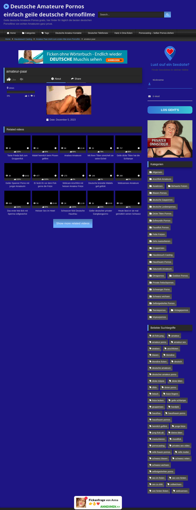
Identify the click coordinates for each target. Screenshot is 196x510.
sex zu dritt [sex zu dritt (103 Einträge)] (157, 468)
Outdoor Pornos (179, 262)
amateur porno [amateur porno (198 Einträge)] (159, 326)
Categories (30, 33)
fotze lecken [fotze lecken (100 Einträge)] (158, 384)
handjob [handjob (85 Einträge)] (175, 391)
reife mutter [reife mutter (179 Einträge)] (183, 436)
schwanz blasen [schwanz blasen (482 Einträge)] (159, 442)
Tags (47, 33)
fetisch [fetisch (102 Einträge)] (155, 378)
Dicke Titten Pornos (162, 204)
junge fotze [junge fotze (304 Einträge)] (180, 410)
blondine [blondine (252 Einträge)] (170, 339)
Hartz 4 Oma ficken (123, 33)
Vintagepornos (181, 295)
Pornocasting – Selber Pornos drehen (156, 33)
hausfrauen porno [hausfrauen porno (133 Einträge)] (176, 397)
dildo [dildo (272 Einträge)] (154, 371)
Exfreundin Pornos (161, 211)
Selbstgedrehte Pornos (163, 288)
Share (76, 79)
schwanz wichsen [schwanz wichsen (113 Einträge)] (160, 449)
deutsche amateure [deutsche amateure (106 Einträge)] (161, 352)
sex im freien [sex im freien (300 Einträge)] (158, 462)
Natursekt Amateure (162, 256)
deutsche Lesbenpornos (164, 198)
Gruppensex (158, 237)
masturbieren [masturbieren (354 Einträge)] (158, 423)
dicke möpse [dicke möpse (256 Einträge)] (158, 365)
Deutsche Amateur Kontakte (68, 33)
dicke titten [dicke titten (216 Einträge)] (177, 365)
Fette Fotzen (159, 224)
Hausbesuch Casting (23, 39)
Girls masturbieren (161, 230)
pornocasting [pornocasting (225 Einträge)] (158, 429)
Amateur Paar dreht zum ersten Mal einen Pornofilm (58, 39)
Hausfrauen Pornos (162, 250)
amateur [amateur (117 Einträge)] (175, 320)
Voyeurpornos (159, 301)
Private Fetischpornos (163, 269)
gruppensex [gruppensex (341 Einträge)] (157, 391)
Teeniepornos (159, 295)
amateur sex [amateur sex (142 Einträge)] (180, 326)
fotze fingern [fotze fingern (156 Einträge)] (172, 378)
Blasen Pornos (160, 185)
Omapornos (158, 262)
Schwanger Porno (161, 275)
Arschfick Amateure (179, 172)
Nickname (158, 79)
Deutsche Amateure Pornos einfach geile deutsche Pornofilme (49, 10)
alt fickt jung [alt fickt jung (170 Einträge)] (158, 320)
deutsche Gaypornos (163, 191)
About (56, 79)
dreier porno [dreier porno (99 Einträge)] (170, 371)
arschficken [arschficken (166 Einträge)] (172, 332)
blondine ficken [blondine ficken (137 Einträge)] (159, 345)
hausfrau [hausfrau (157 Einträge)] (156, 397)
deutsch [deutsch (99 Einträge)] (178, 345)
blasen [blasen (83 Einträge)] (155, 339)
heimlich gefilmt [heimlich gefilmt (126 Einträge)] (159, 410)
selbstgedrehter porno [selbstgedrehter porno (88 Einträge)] (162, 455)
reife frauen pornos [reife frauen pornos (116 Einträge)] (161, 436)
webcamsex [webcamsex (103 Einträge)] (181, 475)
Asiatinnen (158, 178)
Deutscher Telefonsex (98, 33)
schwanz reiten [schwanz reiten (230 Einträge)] (182, 442)
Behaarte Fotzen (179, 178)
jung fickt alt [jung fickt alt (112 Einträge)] (158, 416)
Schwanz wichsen (161, 282)
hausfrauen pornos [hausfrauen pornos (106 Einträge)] (161, 404)
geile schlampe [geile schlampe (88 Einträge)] (178, 384)
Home (13, 33)
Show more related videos (72, 223)
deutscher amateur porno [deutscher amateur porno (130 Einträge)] (164, 358)
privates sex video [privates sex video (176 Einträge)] (181, 429)
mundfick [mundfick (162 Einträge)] (177, 423)
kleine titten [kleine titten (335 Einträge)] (176, 416)
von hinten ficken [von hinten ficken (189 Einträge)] (160, 475)
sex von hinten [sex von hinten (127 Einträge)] (179, 462)
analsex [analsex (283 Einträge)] (156, 332)
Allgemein (157, 172)
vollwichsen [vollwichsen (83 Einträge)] (175, 468)
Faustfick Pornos (161, 217)
